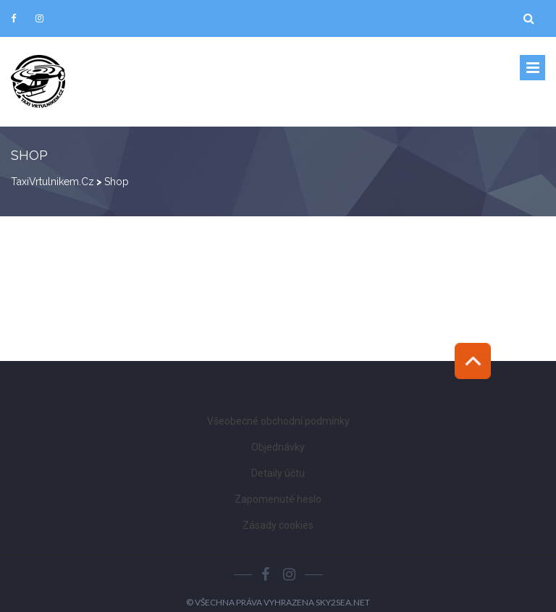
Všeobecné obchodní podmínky (278, 421)
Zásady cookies (278, 525)
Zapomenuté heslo (278, 499)
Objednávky (278, 447)
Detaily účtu (278, 473)
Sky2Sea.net (343, 602)
